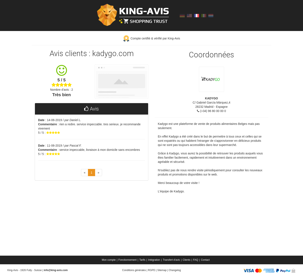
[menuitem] (109, 260)
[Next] (98, 172)
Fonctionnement (127, 259)
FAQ (195, 259)
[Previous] (84, 172)
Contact (205, 259)
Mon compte (109, 259)
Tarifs (142, 259)
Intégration (154, 259)
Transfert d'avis (171, 259)
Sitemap (162, 270)
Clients (186, 259)
